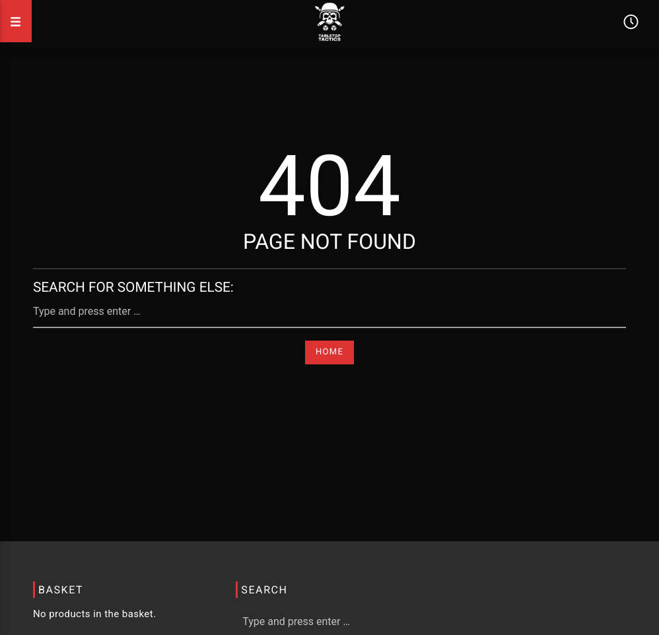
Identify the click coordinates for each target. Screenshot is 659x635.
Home (329, 352)
